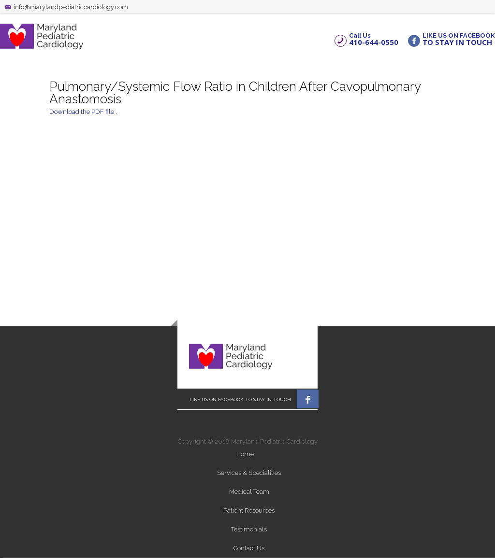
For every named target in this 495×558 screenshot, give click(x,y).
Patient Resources (249, 510)
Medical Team (249, 491)
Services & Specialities (249, 472)
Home (245, 454)
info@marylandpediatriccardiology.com (71, 7)
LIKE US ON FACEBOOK (458, 39)
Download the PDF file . (83, 111)
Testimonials (249, 529)
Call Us (373, 39)
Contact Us (248, 548)
